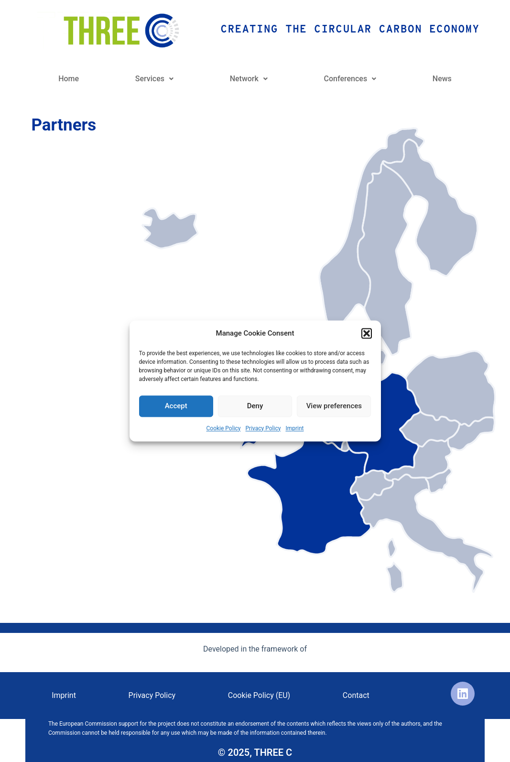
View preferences (334, 406)
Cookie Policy (223, 428)
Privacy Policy (263, 428)
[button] (366, 333)
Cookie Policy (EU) (259, 695)
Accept (176, 406)
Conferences (350, 78)
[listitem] (309, 493)
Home (68, 78)
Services (154, 78)
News (442, 78)
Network (249, 78)
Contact (356, 695)
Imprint (294, 428)
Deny (255, 406)
